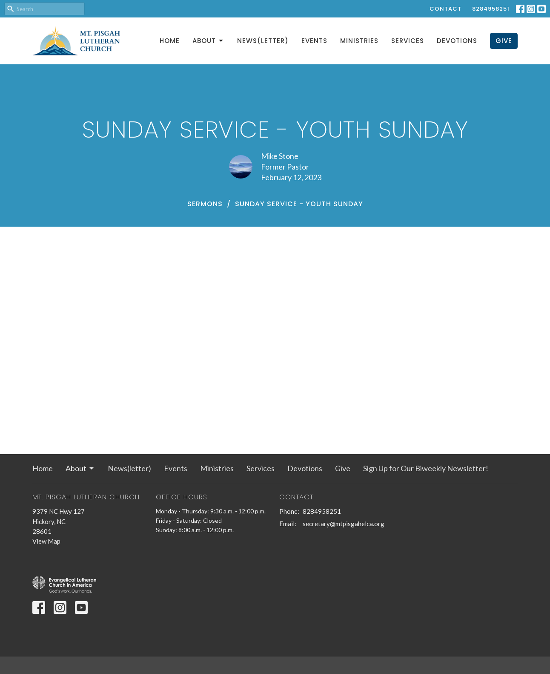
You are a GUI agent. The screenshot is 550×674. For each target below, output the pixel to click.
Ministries (359, 40)
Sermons (205, 204)
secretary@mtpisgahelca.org (343, 523)
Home (170, 40)
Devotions (457, 40)
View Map (46, 541)
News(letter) (263, 40)
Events (314, 40)
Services (407, 40)
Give (504, 40)
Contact (445, 9)
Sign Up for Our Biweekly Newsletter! (425, 468)
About (208, 40)
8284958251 (491, 9)
